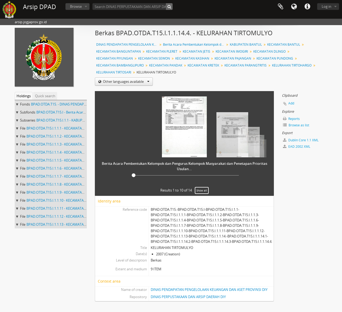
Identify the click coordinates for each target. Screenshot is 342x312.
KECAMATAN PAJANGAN (233, 58)
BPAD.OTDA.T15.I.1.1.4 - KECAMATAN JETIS (59, 152)
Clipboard (280, 6)
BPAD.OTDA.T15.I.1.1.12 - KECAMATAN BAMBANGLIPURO (71, 216)
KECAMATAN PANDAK (165, 65)
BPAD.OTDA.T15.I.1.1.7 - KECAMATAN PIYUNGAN (64, 176)
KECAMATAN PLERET (161, 51)
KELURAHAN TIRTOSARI (113, 72)
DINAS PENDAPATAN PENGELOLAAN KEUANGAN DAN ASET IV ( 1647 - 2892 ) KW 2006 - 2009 (127, 44)
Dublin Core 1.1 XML (300, 140)
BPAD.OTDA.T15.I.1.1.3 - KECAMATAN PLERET (61, 144)
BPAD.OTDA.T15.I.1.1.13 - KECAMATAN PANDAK (63, 224)
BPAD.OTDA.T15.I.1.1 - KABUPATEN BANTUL (70, 120)
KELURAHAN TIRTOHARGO (292, 65)
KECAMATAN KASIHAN (192, 58)
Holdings (24, 95)
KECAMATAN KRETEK (203, 65)
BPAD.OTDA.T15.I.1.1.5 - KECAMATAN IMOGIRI (62, 160)
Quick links (307, 6)
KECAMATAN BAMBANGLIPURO (120, 65)
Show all (201, 190)
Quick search (45, 95)
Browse (76, 6)
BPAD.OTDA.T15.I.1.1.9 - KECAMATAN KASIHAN (63, 192)
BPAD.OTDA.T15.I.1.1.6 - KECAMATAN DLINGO (62, 168)
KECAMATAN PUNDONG (274, 58)
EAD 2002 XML (296, 146)
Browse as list (296, 125)
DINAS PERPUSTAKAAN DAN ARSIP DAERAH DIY (188, 296)
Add (291, 103)
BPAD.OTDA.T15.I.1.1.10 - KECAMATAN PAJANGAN (65, 200)
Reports (291, 118)
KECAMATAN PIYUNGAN (114, 58)
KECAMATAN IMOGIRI (232, 51)
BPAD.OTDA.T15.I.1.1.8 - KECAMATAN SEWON (62, 184)
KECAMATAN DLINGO (269, 51)
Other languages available (125, 81)
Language (294, 6)
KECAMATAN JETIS (196, 51)
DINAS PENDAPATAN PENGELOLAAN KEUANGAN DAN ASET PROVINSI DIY (209, 289)
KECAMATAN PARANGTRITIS (245, 65)
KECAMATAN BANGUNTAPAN (118, 51)
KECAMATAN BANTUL (283, 44)
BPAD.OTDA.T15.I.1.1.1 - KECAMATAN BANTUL (62, 128)
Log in (326, 6)
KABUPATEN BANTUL (246, 44)
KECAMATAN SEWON (154, 58)
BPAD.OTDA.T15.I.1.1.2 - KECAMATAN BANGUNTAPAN (68, 136)
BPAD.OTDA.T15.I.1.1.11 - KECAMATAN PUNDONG (65, 208)
